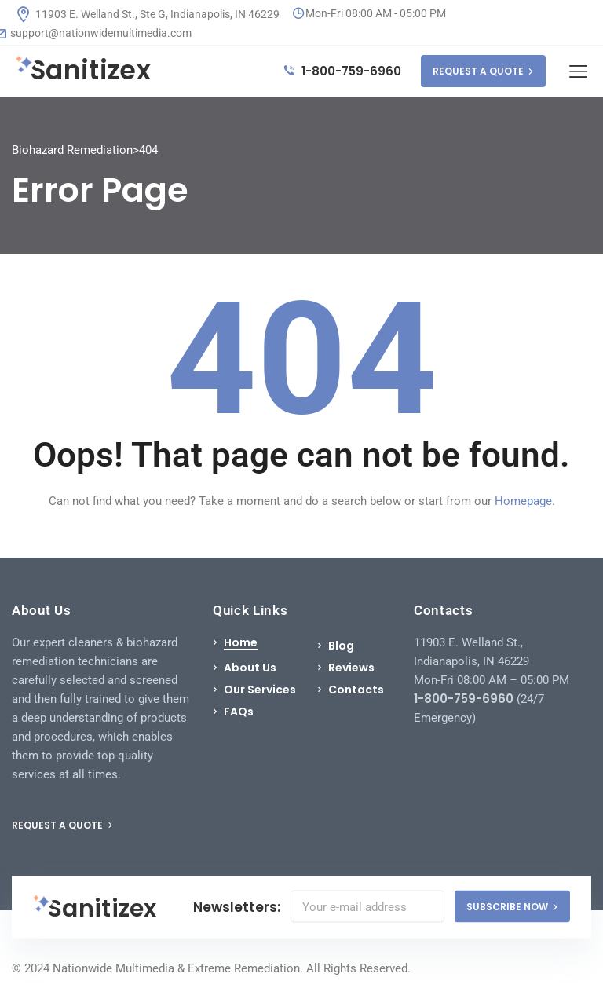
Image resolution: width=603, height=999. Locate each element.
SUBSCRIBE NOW (512, 906)
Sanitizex (83, 71)
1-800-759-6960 (342, 71)
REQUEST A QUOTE (483, 71)
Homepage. (525, 501)
